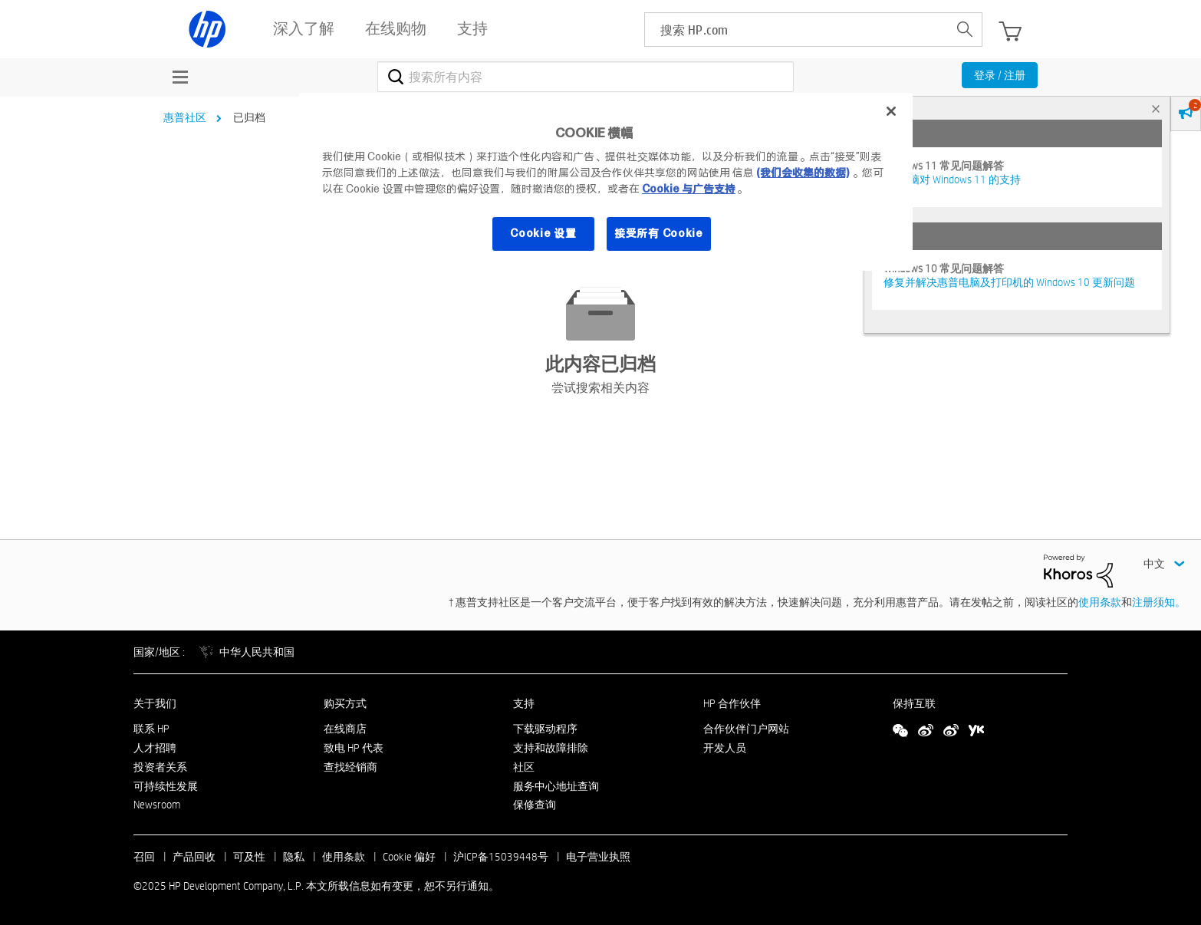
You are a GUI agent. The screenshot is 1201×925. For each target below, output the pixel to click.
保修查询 (534, 804)
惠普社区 (184, 117)
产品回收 (194, 857)
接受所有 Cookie (658, 233)
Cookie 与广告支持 (688, 189)
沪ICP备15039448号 (500, 857)
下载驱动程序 (545, 729)
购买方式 (345, 703)
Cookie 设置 (543, 233)
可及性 (249, 857)
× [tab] (1156, 108)
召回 (144, 857)
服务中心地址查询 (556, 786)
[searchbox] (796, 29)
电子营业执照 (598, 857)
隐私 (293, 857)
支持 (524, 703)
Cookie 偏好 (409, 857)
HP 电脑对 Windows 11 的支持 (952, 179)
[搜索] (585, 76)
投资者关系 (160, 767)
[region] (606, 182)
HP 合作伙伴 (732, 703)
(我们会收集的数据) (802, 172)
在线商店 (345, 729)
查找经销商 (350, 767)
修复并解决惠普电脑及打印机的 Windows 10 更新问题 (1009, 282)
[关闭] (891, 111)
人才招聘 (154, 748)
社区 (524, 767)
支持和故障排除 (550, 748)
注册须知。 (1159, 602)
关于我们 (154, 703)
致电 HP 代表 (353, 748)
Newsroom (156, 804)
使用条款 (1099, 602)
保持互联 (914, 703)
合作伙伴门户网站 (746, 729)
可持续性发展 (165, 786)
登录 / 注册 (999, 75)
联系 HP (151, 729)
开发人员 (724, 748)
